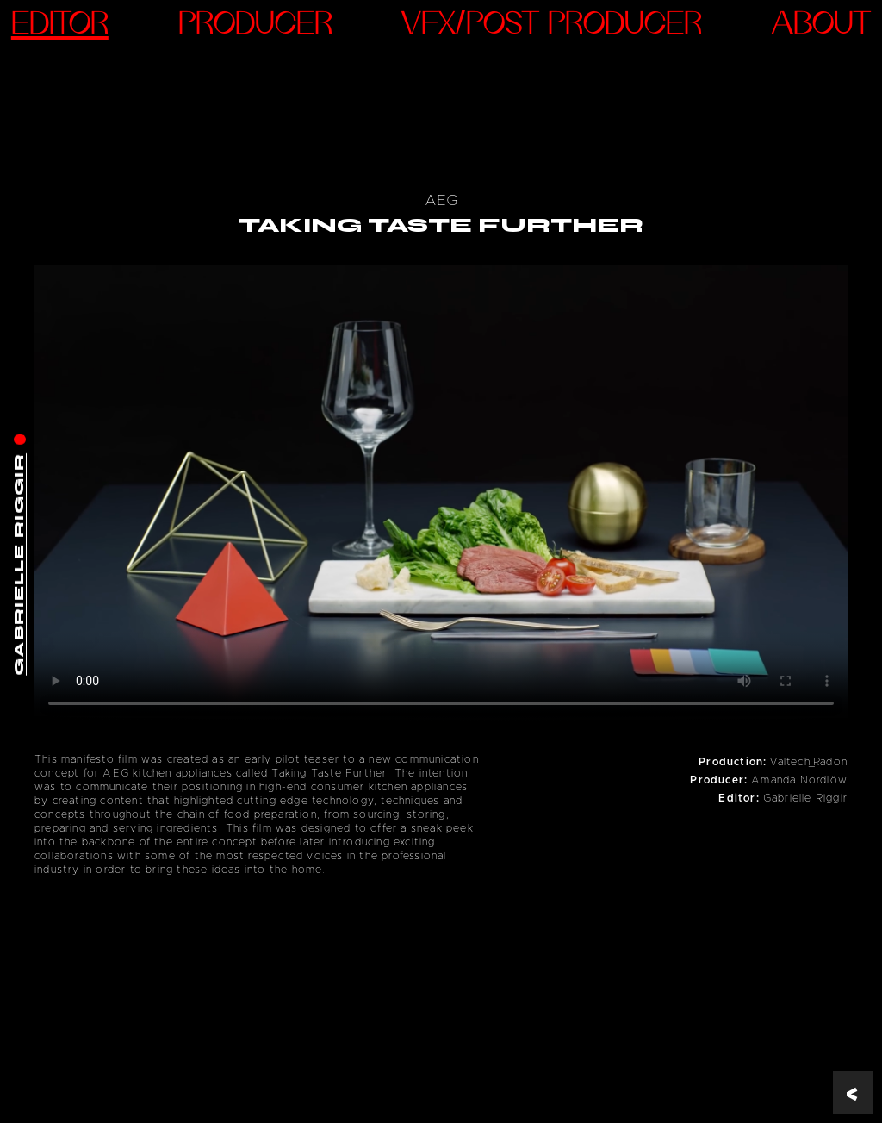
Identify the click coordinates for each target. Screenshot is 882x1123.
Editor (60, 26)
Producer (255, 26)
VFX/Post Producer (551, 26)
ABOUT (821, 26)
